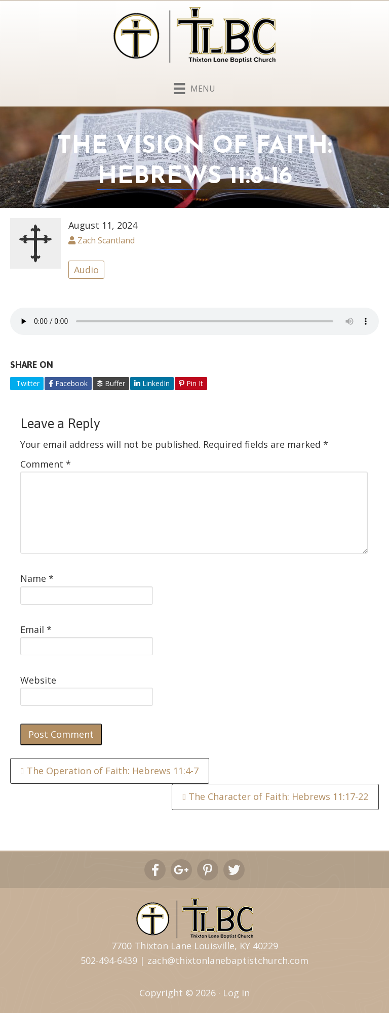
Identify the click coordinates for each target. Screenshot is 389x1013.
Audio (86, 270)
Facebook (68, 383)
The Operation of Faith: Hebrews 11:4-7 (110, 771)
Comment (45, 464)
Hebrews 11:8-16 (194, 177)
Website (38, 680)
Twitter (27, 383)
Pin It (191, 383)
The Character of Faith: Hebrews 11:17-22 (275, 796)
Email (36, 629)
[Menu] (194, 86)
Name (37, 578)
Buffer (111, 383)
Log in (236, 993)
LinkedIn (152, 383)
